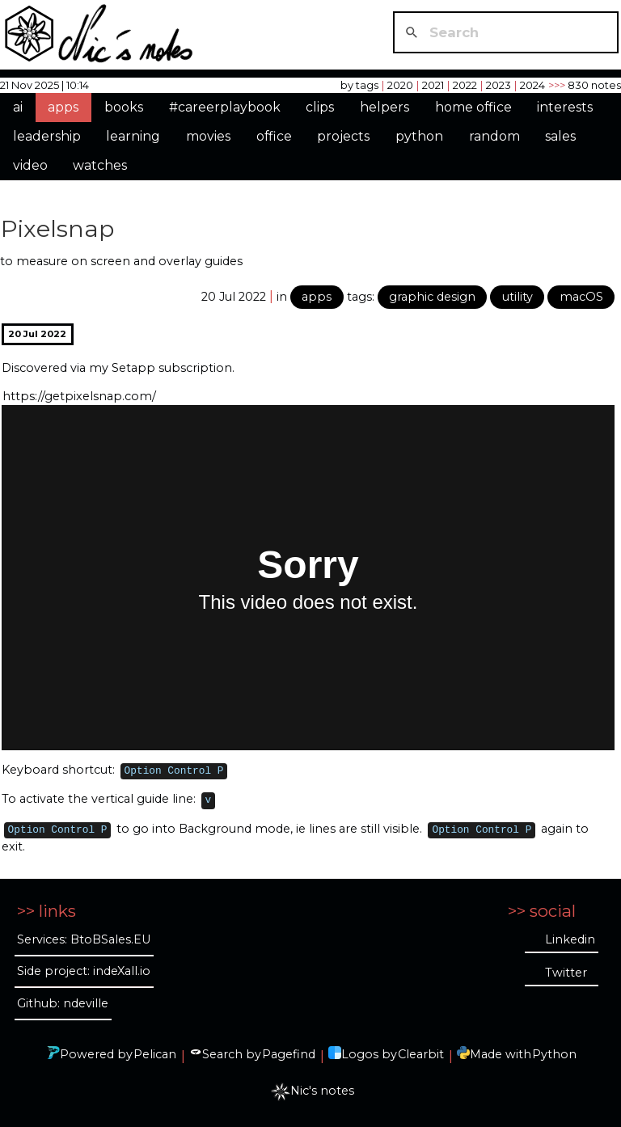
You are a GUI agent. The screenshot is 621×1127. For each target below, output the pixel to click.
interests (565, 107)
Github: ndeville (62, 1003)
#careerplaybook (225, 107)
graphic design (432, 296)
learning (133, 136)
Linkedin (570, 939)
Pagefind (288, 1054)
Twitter (566, 972)
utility (517, 296)
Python (554, 1054)
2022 (465, 84)
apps (63, 107)
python (419, 136)
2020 (400, 84)
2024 (532, 84)
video (30, 165)
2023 (498, 84)
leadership (47, 136)
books (123, 107)
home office (473, 107)
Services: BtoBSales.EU (83, 939)
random (494, 136)
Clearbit (421, 1054)
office (274, 136)
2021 (433, 84)
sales (560, 136)
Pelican (154, 1054)
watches (100, 165)
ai (18, 107)
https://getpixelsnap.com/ (79, 396)
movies (208, 136)
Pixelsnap (57, 228)
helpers (384, 107)
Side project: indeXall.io (83, 971)
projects (343, 136)
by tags (359, 84)
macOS (581, 296)
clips (320, 107)
